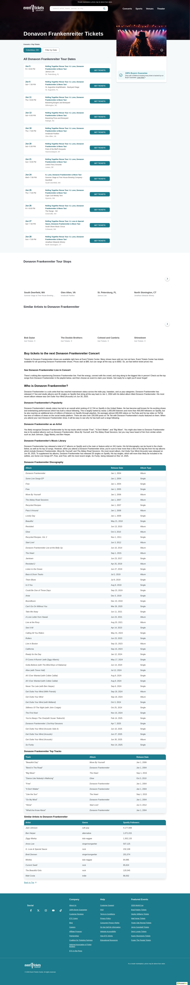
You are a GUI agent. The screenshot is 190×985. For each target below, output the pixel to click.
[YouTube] (53, 910)
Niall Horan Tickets (138, 918)
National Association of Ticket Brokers (80, 945)
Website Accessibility (108, 931)
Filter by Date (51, 50)
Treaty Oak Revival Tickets (141, 923)
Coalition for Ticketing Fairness (80, 940)
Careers (72, 927)
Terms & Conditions (107, 914)
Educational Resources (109, 940)
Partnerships (74, 936)
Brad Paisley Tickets (138, 910)
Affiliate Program (75, 931)
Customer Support (107, 905)
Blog (71, 923)
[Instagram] (46, 910)
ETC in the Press (75, 951)
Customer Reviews (76, 914)
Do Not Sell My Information (110, 927)
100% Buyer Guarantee (78, 910)
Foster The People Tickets (141, 940)
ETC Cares (73, 918)
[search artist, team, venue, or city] (79, 8)
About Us (72, 905)
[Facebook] (31, 910)
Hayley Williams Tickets (140, 914)
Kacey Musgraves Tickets (140, 936)
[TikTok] (60, 910)
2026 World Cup (137, 905)
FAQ (102, 910)
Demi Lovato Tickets (138, 931)
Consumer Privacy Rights (109, 923)
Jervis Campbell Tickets (140, 927)
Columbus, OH (32, 50)
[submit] (104, 8)
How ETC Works (106, 936)
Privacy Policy (105, 918)
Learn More (141, 77)
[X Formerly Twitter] (38, 910)
